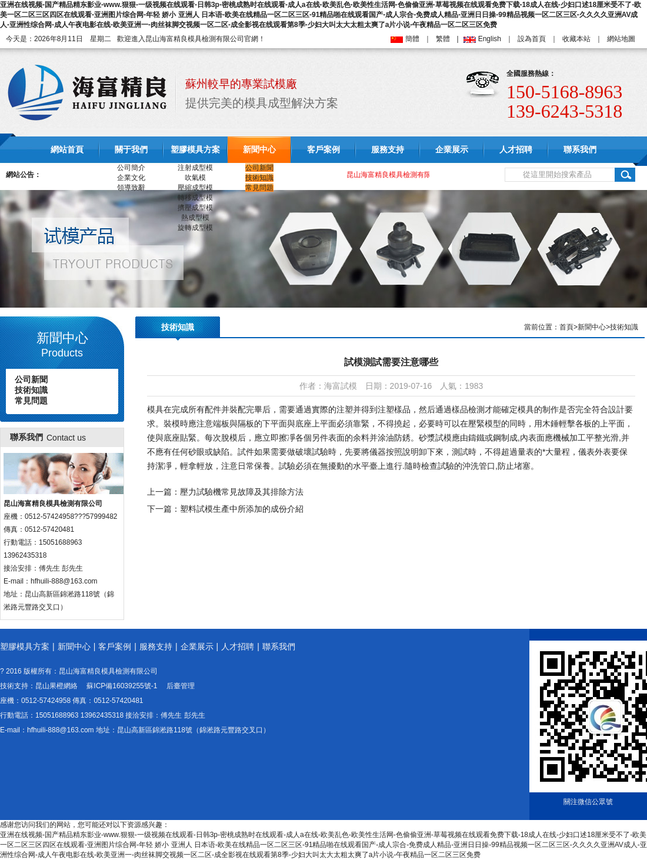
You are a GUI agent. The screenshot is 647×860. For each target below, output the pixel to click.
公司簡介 (131, 168)
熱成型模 (195, 218)
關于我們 (131, 149)
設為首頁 (532, 39)
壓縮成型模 (195, 188)
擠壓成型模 (195, 208)
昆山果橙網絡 (56, 686)
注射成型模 (195, 168)
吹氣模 (195, 178)
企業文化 (131, 178)
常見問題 (259, 188)
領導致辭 (131, 188)
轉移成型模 (195, 198)
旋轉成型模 (195, 228)
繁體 (443, 39)
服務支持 (387, 149)
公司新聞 (259, 168)
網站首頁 (67, 149)
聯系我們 (579, 149)
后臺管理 (180, 686)
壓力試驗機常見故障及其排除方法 (242, 491)
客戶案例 (323, 149)
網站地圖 (621, 39)
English (489, 39)
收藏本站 (576, 39)
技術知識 (259, 178)
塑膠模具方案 (195, 149)
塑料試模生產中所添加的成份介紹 (242, 509)
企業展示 (451, 149)
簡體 (412, 39)
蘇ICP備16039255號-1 (121, 686)
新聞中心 (259, 149)
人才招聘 (515, 149)
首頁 (566, 327)
